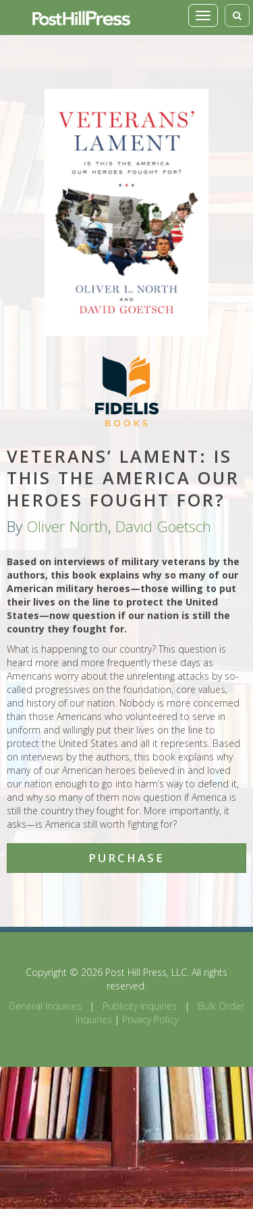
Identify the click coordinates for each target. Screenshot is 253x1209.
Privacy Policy (150, 1019)
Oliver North (67, 526)
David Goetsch (163, 526)
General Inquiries (45, 1006)
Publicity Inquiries (140, 1006)
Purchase (126, 857)
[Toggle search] (237, 15)
